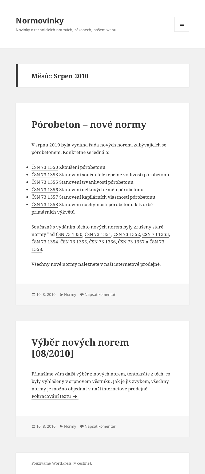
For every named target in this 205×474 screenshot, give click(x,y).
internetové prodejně (137, 264)
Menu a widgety (182, 31)
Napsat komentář (100, 294)
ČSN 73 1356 (44, 189)
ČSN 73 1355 (44, 182)
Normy (70, 294)
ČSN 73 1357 (44, 197)
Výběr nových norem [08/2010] (80, 347)
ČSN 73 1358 (44, 204)
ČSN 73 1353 (44, 174)
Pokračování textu (54, 396)
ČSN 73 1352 (126, 234)
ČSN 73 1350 (44, 167)
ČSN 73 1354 (44, 242)
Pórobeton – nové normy (88, 124)
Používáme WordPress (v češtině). (61, 463)
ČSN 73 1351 (98, 234)
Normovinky (40, 20)
